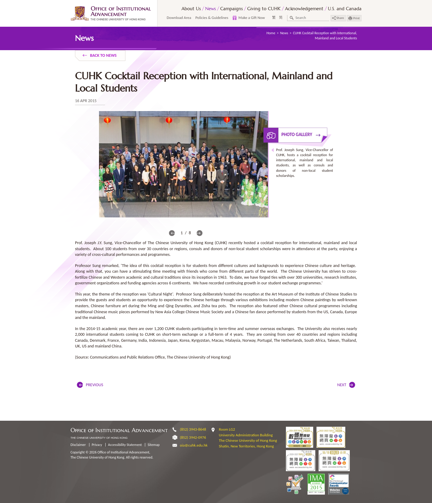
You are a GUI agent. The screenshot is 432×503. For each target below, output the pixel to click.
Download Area (179, 17)
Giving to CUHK (263, 8)
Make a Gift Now (251, 17)
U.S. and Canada (345, 8)
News (210, 8)
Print (356, 18)
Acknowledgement (304, 8)
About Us (191, 8)
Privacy (97, 445)
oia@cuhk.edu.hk (194, 445)
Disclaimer (78, 445)
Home (270, 33)
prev (172, 233)
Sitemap (154, 445)
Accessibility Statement (125, 445)
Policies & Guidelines (211, 17)
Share (338, 18)
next (199, 233)
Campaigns (231, 8)
